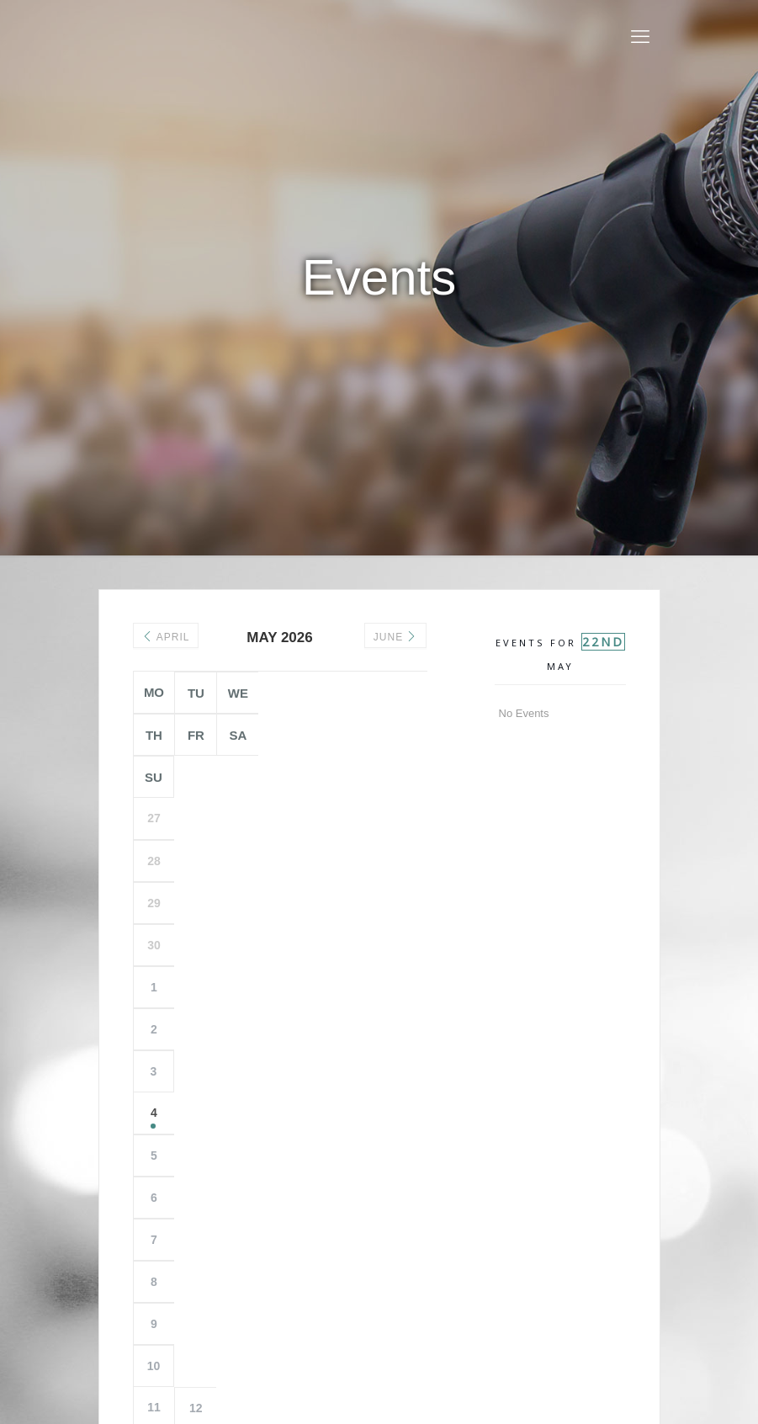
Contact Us (447, 1323)
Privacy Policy (311, 1323)
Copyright (383, 1323)
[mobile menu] (640, 37)
